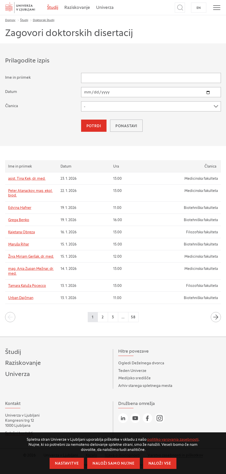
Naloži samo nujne (113, 463)
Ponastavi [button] (126, 126)
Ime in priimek (18, 77)
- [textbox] (84, 107)
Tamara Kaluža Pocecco (27, 286)
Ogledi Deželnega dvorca (141, 363)
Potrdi (93, 126)
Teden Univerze (132, 371)
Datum (11, 92)
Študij (52, 8)
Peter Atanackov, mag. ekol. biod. (30, 193)
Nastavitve (67, 463)
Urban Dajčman (20, 298)
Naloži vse (159, 463)
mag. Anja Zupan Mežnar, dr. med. (31, 271)
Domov (10, 20)
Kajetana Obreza (21, 232)
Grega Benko (18, 220)
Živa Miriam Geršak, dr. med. (31, 256)
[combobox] (151, 106)
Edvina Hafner (19, 208)
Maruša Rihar (18, 244)
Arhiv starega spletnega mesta (145, 386)
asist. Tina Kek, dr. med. (27, 179)
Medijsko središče (134, 378)
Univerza (105, 8)
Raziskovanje (77, 8)
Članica (11, 106)
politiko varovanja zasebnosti (173, 440)
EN (199, 8)
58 (133, 317)
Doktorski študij (43, 20)
